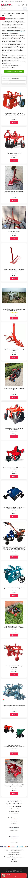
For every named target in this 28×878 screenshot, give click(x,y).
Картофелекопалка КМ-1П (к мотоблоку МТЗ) (14, 428)
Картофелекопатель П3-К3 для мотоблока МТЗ (14, 192)
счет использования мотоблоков (16, 31)
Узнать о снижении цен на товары (14, 71)
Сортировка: (6, 78)
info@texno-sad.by (14, 808)
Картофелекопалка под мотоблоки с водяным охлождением (14, 508)
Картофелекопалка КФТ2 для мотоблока (14, 666)
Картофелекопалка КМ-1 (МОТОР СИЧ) (14, 389)
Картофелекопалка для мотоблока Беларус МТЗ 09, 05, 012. (14, 310)
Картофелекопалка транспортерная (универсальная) (14, 706)
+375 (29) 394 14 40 (20, 1)
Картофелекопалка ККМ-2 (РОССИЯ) (14, 588)
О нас (6, 850)
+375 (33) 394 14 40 (9, 1)
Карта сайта (14, 823)
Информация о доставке (16, 850)
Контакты (14, 821)
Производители (14, 830)
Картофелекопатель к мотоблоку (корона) (14, 270)
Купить (14, 122)
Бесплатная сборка (14, 852)
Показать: (5, 82)
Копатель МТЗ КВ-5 (14, 231)
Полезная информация (14, 854)
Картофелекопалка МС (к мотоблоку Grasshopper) (14, 468)
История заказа (14, 842)
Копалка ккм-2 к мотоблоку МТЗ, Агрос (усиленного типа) (14, 785)
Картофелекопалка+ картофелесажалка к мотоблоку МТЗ (14, 745)
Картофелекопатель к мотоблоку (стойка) (14, 349)
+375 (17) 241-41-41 (14, 806)
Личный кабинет (14, 840)
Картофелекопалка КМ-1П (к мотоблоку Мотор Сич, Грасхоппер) (14, 114)
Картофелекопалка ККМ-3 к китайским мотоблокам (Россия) (14, 627)
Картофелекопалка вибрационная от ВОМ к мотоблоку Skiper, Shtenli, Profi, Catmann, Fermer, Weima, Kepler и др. (14, 548)
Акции (14, 832)
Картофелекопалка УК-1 (14, 153)
